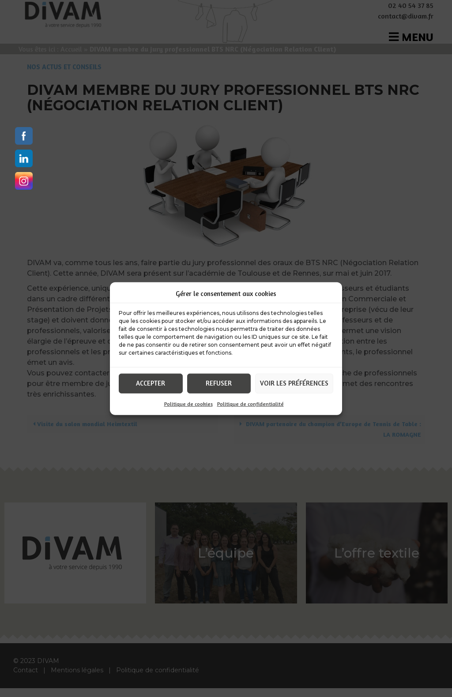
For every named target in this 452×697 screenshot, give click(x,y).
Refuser (219, 383)
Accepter (150, 383)
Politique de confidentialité (250, 403)
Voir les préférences (294, 383)
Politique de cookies (188, 403)
